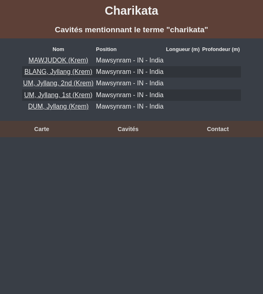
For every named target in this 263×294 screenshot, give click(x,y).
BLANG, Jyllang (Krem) (58, 71)
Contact (218, 129)
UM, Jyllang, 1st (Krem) (58, 94)
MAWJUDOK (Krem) (58, 60)
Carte (41, 129)
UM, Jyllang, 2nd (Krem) (58, 83)
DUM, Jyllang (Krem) (58, 106)
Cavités (128, 129)
